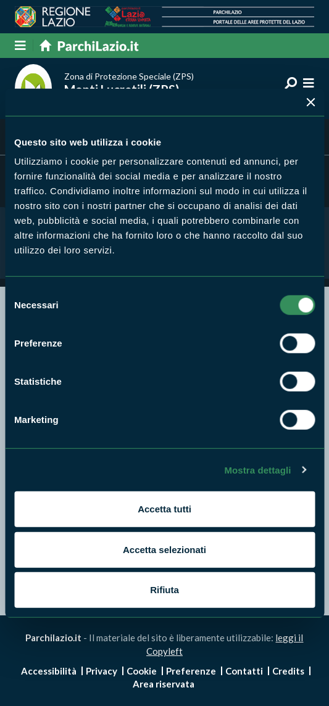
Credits (288, 670)
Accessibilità (49, 670)
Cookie (142, 670)
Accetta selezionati (164, 549)
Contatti (244, 670)
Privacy (101, 670)
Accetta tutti (164, 509)
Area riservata (163, 683)
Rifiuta (164, 590)
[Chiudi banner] (310, 101)
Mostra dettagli (257, 469)
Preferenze (191, 670)
